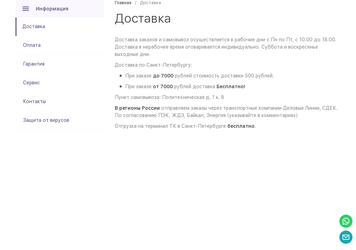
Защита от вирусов (46, 120)
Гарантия (33, 64)
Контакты (34, 101)
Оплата (32, 45)
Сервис (31, 82)
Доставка (33, 26)
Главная (123, 2)
